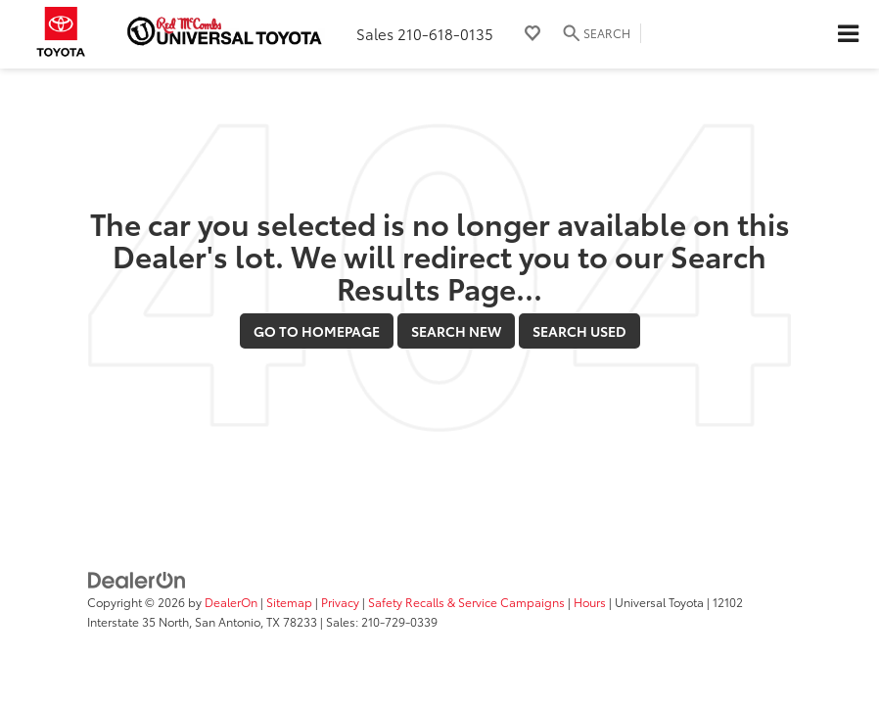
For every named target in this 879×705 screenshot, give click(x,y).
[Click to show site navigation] (847, 34)
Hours (590, 601)
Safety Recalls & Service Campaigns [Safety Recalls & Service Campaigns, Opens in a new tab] (466, 601)
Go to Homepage (317, 331)
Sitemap (289, 601)
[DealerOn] (137, 578)
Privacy (340, 601)
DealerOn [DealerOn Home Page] (231, 601)
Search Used (579, 331)
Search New (456, 331)
